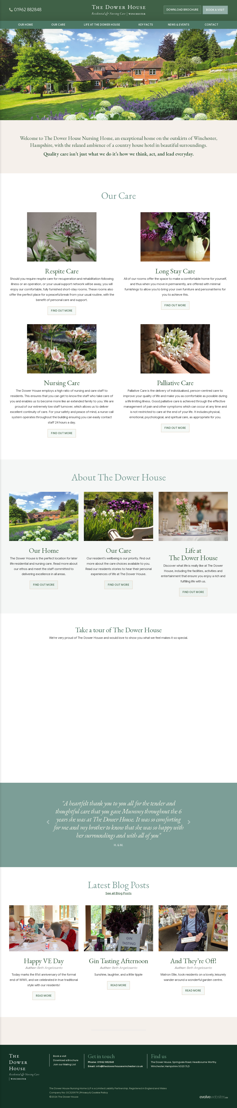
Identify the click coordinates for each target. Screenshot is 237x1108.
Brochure (181, 10)
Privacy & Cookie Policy (94, 1092)
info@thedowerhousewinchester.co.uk (119, 1066)
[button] (47, 822)
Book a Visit (215, 10)
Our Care (58, 24)
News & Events (178, 24)
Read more (44, 995)
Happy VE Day (44, 960)
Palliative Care (175, 382)
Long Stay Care (175, 271)
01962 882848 (105, 1062)
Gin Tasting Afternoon (118, 960)
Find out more (62, 310)
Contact (211, 24)
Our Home (25, 24)
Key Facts (146, 24)
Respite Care (61, 271)
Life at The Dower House (102, 24)
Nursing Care (61, 382)
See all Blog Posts (118, 893)
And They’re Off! (193, 960)
